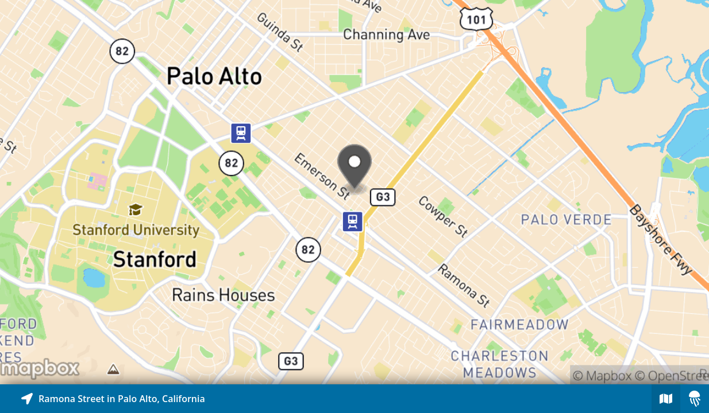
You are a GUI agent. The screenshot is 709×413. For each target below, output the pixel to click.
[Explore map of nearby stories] (354, 192)
